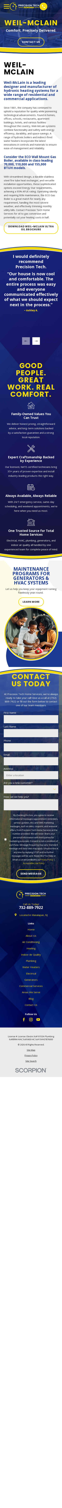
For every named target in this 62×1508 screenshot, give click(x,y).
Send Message (30, 874)
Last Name (10, 726)
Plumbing (31, 960)
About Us (31, 935)
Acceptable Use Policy (33, 863)
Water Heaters (31, 967)
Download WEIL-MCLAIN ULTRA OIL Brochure (31, 228)
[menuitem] (31, 1050)
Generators (31, 979)
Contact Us (31, 42)
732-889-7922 (31, 908)
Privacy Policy (46, 859)
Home (31, 929)
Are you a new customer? (18, 782)
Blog (31, 998)
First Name (10, 712)
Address (8, 768)
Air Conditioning (31, 942)
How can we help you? (16, 796)
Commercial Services (31, 986)
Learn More (31, 602)
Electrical (31, 973)
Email (7, 754)
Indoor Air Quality (31, 954)
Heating (31, 948)
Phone (7, 740)
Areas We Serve (31, 992)
